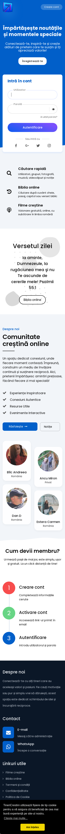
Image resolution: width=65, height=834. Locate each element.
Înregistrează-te (32, 61)
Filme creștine (14, 772)
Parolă (18, 104)
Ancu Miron (48, 480)
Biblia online (32, 300)
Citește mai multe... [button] (16, 818)
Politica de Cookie (16, 797)
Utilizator (20, 90)
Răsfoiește (18, 426)
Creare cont (51, 7)
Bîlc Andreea (17, 474)
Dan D (16, 518)
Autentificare (32, 127)
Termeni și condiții (16, 785)
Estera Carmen (48, 524)
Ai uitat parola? (48, 117)
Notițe (48, 427)
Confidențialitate (15, 791)
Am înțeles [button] (32, 827)
